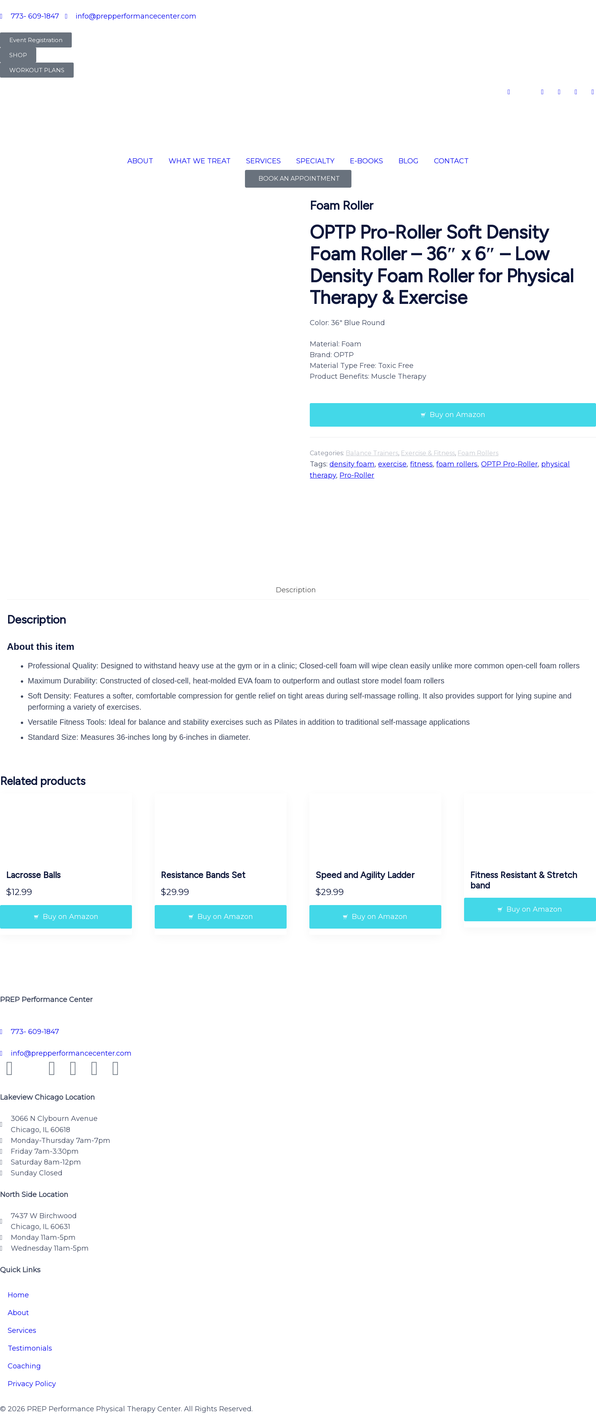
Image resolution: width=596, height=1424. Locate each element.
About (18, 1301)
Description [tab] (296, 578)
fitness (421, 464)
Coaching (24, 1354)
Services (22, 1318)
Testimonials (30, 1336)
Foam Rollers (478, 453)
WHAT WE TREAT (200, 161)
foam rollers (457, 464)
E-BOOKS (366, 161)
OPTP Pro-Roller (509, 464)
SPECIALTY (315, 161)
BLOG (408, 161)
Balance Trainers (372, 453)
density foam (352, 464)
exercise (392, 464)
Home (18, 1283)
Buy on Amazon (457, 414)
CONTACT (451, 161)
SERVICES (263, 161)
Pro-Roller (356, 475)
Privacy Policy (32, 1372)
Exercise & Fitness (428, 453)
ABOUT (140, 161)
